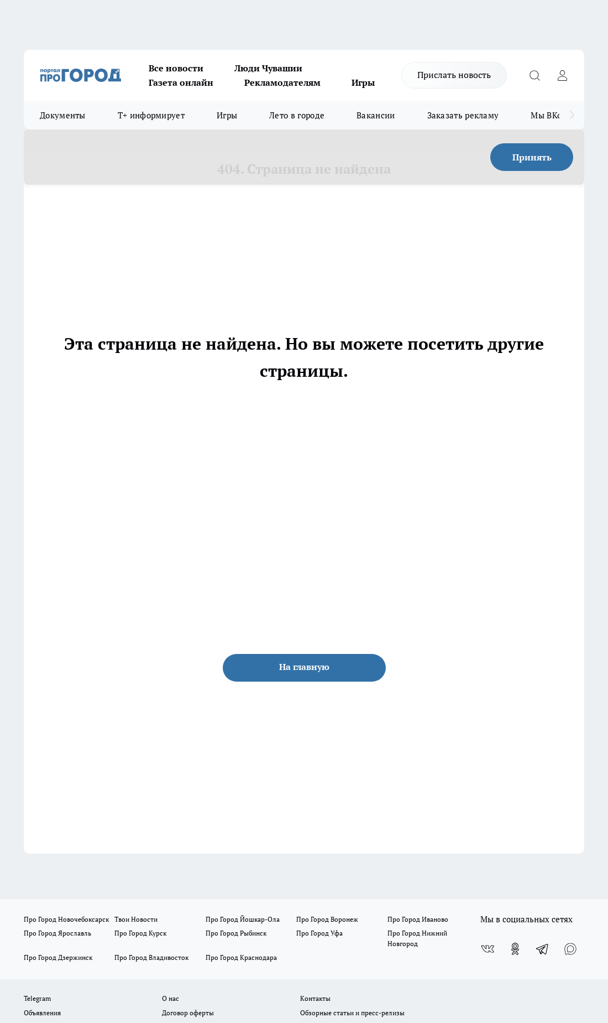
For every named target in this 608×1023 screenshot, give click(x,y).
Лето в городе (296, 115)
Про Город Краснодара (241, 957)
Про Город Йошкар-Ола (243, 919)
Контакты (315, 998)
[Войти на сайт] (562, 75)
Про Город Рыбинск (236, 933)
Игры (363, 82)
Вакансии (376, 115)
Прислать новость (454, 75)
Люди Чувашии (268, 68)
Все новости (176, 68)
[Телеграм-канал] (543, 949)
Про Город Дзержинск (58, 957)
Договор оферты (188, 1013)
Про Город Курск (140, 933)
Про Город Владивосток (151, 957)
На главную (304, 667)
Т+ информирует (151, 115)
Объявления (42, 1013)
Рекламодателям (282, 82)
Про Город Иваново (417, 919)
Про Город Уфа (319, 933)
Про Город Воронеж (327, 919)
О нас (170, 998)
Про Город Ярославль (57, 933)
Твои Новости (136, 919)
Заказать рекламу (463, 115)
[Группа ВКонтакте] (487, 949)
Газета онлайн (181, 82)
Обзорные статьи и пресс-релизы (352, 1013)
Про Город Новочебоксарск (66, 919)
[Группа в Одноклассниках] (515, 949)
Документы (63, 115)
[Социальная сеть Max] (570, 949)
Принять (532, 157)
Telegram (37, 998)
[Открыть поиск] (534, 75)
